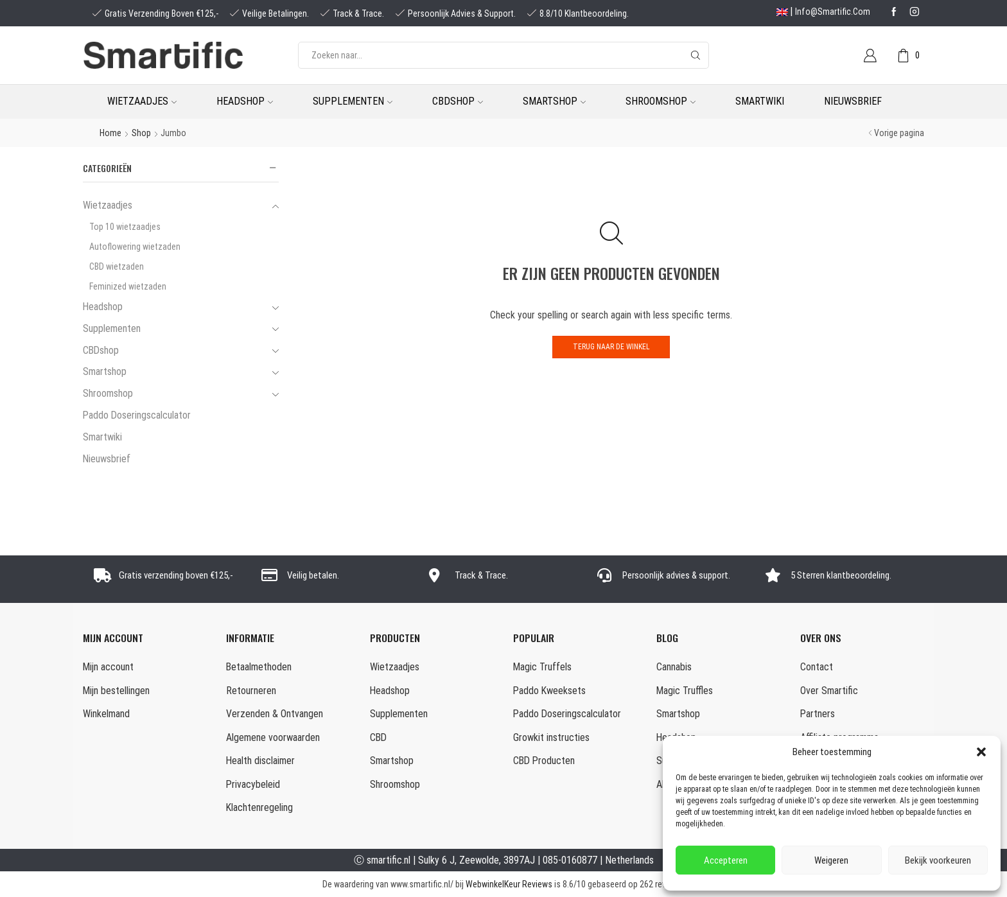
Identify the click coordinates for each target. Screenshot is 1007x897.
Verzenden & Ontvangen (274, 714)
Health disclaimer (260, 760)
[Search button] (695, 55)
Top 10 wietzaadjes (125, 227)
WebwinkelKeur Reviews (509, 884)
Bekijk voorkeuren (938, 860)
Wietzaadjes (142, 101)
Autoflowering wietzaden (134, 246)
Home (110, 133)
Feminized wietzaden (127, 286)
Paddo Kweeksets (549, 690)
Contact (816, 667)
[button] (981, 751)
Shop (141, 133)
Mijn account (108, 667)
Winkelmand (106, 714)
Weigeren (831, 860)
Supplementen (352, 101)
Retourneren (251, 690)
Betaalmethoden (259, 667)
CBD (378, 737)
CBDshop (457, 101)
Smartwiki (759, 101)
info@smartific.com (832, 11)
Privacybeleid (253, 784)
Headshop (244, 101)
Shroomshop (661, 101)
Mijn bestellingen (116, 690)
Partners (817, 714)
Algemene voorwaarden (273, 737)
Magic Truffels (542, 667)
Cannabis (674, 667)
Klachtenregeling (259, 807)
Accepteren (726, 860)
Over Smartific (829, 690)
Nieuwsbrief (853, 101)
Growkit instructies (551, 737)
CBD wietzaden (116, 266)
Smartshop (554, 101)
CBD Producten (544, 760)
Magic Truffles (684, 690)
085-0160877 (570, 860)
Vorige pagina (899, 133)
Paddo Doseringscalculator (137, 415)
